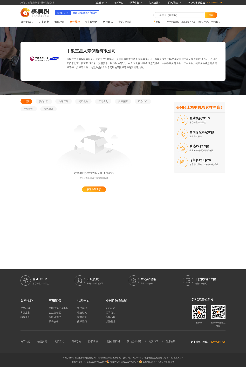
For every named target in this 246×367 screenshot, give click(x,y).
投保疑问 (82, 321)
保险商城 (27, 22)
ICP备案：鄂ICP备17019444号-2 (128, 358)
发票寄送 (82, 317)
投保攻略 (53, 321)
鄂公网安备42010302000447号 (122, 362)
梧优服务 (108, 21)
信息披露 (155, 2)
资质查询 (59, 341)
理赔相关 (82, 312)
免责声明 (153, 341)
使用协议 (170, 341)
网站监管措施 (134, 341)
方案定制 (44, 21)
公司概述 (110, 308)
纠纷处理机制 (112, 341)
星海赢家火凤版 (188, 22)
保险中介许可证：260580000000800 (89, 362)
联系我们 (110, 312)
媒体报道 (110, 321)
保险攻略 (59, 21)
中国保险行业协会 (58, 308)
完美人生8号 (203, 22)
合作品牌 (75, 21)
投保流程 (82, 308)
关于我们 (25, 341)
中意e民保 (215, 22)
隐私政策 (93, 341)
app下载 (118, 2)
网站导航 (76, 341)
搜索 (211, 15)
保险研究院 (55, 317)
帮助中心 (135, 2)
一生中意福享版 (172, 22)
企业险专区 (91, 21)
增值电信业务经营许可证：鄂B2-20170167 (163, 358)
